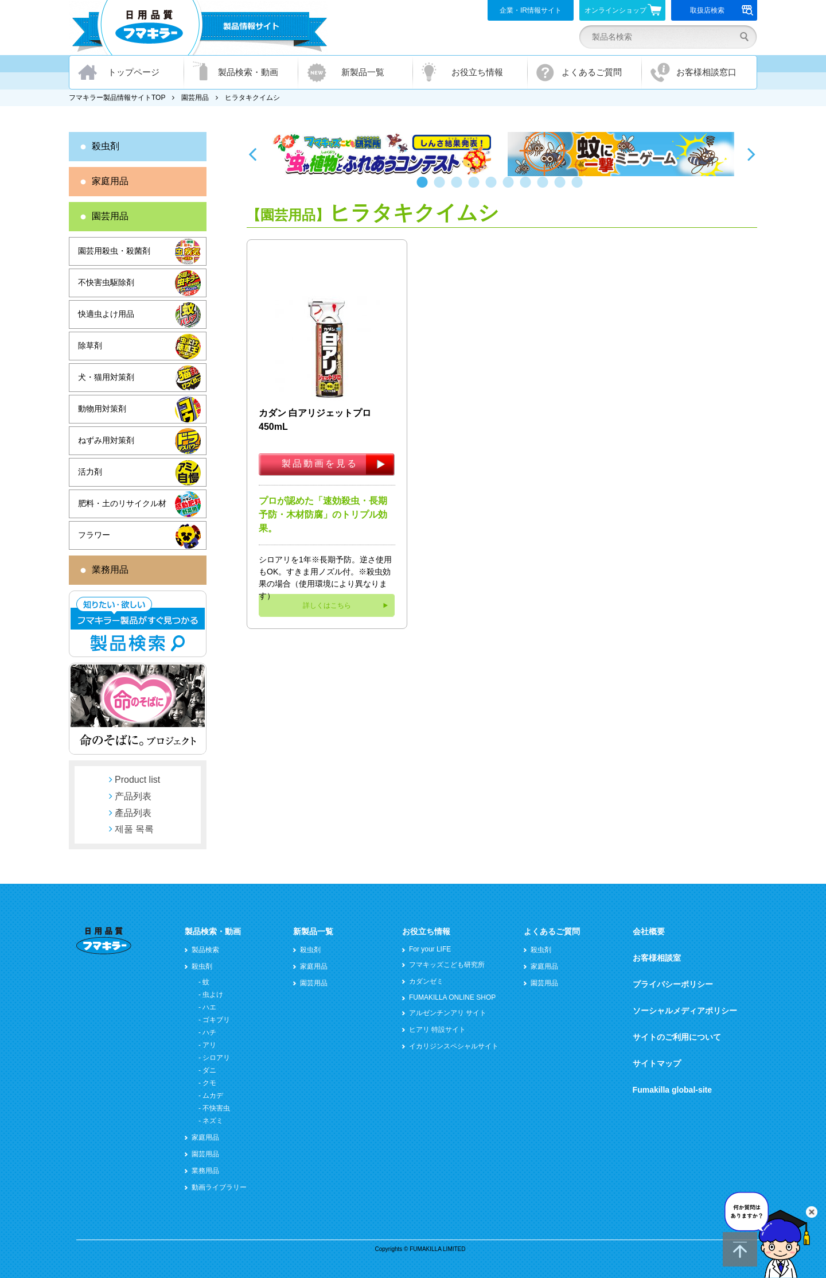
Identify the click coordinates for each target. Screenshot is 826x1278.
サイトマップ (657, 1063)
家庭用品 (110, 181)
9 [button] (562, 187)
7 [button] (527, 187)
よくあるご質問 (592, 72)
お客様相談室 (657, 957)
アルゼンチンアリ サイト (447, 1013)
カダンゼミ (426, 981)
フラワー (94, 534)
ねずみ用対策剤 (106, 440)
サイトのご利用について (677, 1037)
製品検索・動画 (248, 72)
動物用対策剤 (102, 408)
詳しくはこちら (327, 605)
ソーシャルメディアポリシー (685, 1010)
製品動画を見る (320, 463)
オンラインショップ (623, 9)
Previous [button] (252, 153)
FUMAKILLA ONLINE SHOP (452, 997)
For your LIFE (430, 949)
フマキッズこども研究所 (447, 965)
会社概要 (649, 931)
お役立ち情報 (477, 72)
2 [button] (441, 187)
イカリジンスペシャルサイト (453, 1046)
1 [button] (424, 187)
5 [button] (493, 187)
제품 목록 (134, 829)
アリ (209, 1045)
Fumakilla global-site (672, 1089)
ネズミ (212, 1121)
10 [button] (579, 187)
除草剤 (90, 345)
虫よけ (212, 994)
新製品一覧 (362, 72)
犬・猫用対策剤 (106, 377)
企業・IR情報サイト (531, 10)
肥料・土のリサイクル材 (122, 503)
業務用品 (110, 569)
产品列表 (133, 796)
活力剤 (90, 471)
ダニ (209, 1070)
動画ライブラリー (219, 1187)
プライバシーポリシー (673, 984)
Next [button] (751, 153)
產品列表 (133, 813)
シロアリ (216, 1058)
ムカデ (212, 1095)
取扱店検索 (722, 10)
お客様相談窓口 (706, 72)
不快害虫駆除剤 (106, 282)
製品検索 (205, 950)
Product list (137, 779)
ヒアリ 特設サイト (437, 1029)
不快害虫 (216, 1108)
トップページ (133, 72)
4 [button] (476, 187)
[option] (383, 154)
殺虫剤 (105, 146)
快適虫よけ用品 (106, 313)
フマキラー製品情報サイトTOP (117, 98)
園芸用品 (195, 98)
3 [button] (459, 187)
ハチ (209, 1032)
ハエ (209, 1007)
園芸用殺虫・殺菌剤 (114, 250)
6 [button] (510, 187)
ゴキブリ (216, 1020)
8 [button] (545, 187)
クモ (209, 1083)
